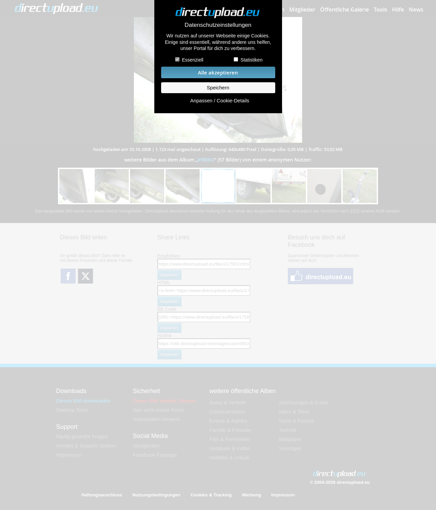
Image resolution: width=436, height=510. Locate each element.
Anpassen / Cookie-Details (219, 100)
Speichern (218, 87)
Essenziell (192, 60)
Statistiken (251, 60)
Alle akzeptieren (218, 72)
